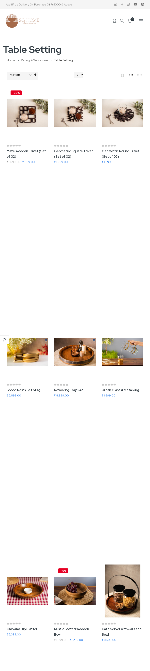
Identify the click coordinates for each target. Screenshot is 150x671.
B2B (9, 617)
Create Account (89, 623)
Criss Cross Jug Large (23, 408)
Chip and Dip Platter (22, 323)
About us (84, 567)
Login (82, 617)
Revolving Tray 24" (68, 237)
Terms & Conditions (91, 573)
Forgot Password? (90, 630)
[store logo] (22, 21)
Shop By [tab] (4, 340)
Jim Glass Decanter (117, 408)
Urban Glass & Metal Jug (120, 237)
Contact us (85, 560)
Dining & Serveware (35, 60)
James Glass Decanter (71, 408)
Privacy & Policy (88, 580)
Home (11, 60)
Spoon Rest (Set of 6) (23, 237)
